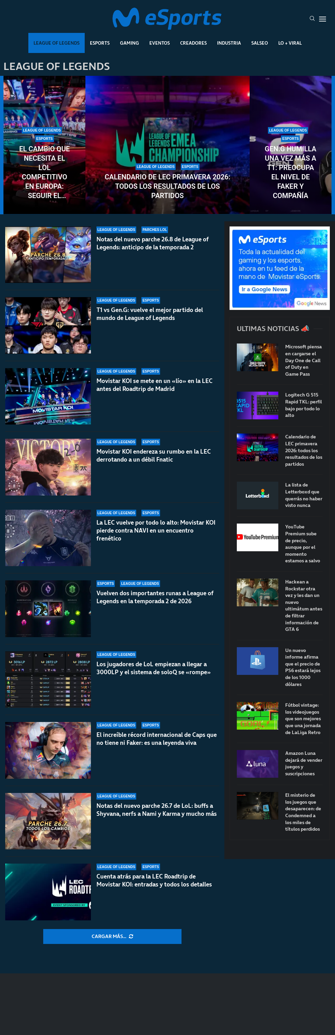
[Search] (312, 19)
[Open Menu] (322, 19)
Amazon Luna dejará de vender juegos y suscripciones (303, 763)
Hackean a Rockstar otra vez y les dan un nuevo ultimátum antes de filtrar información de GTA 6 (303, 606)
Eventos (159, 43)
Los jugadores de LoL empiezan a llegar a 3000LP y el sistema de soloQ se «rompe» (153, 672)
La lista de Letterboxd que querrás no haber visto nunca (303, 495)
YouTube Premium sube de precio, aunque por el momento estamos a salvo (302, 544)
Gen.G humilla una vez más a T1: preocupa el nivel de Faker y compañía (290, 172)
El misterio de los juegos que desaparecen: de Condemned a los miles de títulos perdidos (303, 812)
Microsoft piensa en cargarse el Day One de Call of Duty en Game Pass (303, 360)
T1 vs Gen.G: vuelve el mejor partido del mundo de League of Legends (149, 314)
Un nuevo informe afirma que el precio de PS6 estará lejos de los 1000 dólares (302, 667)
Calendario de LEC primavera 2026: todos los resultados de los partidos (167, 186)
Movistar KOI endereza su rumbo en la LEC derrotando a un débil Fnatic (153, 455)
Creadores (193, 43)
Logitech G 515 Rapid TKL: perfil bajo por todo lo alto (303, 405)
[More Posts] (112, 936)
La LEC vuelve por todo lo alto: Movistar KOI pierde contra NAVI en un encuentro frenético (155, 530)
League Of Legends (57, 43)
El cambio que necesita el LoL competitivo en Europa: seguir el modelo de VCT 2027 (44, 172)
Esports (100, 43)
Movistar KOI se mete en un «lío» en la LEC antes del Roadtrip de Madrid (154, 385)
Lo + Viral (290, 43)
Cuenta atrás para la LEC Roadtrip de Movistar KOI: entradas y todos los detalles (154, 880)
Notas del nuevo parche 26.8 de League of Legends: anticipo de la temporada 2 (152, 243)
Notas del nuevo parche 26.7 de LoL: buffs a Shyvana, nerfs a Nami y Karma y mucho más (156, 810)
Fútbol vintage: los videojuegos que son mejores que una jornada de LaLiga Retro (303, 718)
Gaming (129, 43)
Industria (229, 43)
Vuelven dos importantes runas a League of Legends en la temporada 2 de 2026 (154, 597)
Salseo (259, 43)
